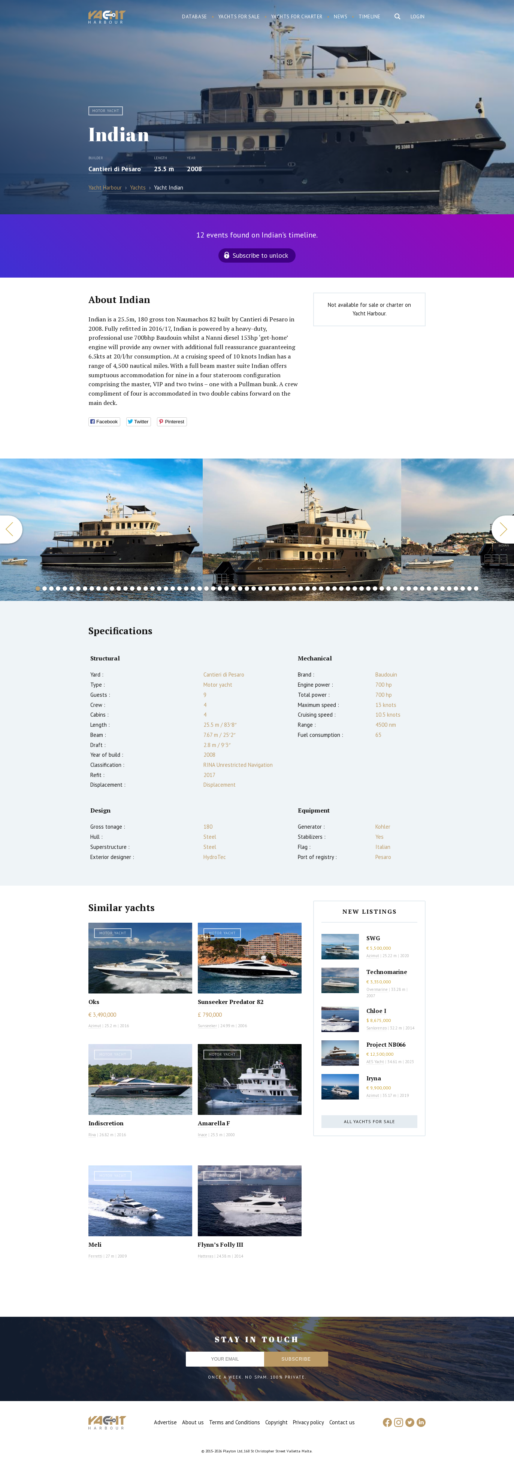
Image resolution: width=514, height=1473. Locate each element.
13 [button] (119, 588)
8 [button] (85, 588)
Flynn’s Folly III (220, 1244)
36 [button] (274, 588)
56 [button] (408, 588)
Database (194, 16)
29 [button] (226, 588)
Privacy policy (308, 1422)
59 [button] (429, 588)
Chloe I (376, 1010)
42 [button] (314, 588)
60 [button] (435, 588)
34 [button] (260, 588)
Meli (95, 1244)
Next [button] (503, 529)
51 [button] (375, 588)
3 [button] (51, 588)
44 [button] (328, 588)
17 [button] (145, 588)
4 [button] (58, 588)
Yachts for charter (297, 16)
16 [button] (139, 588)
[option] (101, 530)
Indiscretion (106, 1123)
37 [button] (280, 588)
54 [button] (395, 588)
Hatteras (205, 1256)
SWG (373, 938)
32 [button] (247, 588)
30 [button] (233, 588)
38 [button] (287, 588)
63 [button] (456, 588)
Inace (202, 1134)
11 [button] (105, 588)
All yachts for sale (369, 1121)
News (340, 16)
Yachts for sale (239, 16)
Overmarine (377, 989)
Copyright (276, 1422)
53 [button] (388, 588)
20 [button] (166, 588)
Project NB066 (385, 1044)
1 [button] (38, 588)
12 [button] (112, 588)
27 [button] (213, 588)
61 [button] (442, 588)
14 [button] (125, 588)
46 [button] (341, 588)
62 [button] (449, 588)
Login (418, 16)
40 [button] (301, 588)
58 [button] (422, 588)
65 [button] (469, 588)
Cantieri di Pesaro (114, 168)
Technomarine (386, 972)
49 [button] (361, 588)
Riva (92, 1134)
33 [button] (253, 588)
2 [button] (44, 588)
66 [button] (476, 588)
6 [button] (71, 588)
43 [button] (321, 588)
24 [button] (193, 588)
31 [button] (240, 588)
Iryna (373, 1078)
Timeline (370, 16)
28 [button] (220, 588)
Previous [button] (11, 529)
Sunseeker (207, 1025)
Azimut (94, 1025)
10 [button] (98, 588)
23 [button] (186, 588)
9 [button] (92, 588)
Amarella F (214, 1123)
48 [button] (355, 588)
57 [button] (415, 588)
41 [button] (307, 588)
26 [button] (206, 588)
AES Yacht (375, 1061)
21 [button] (172, 588)
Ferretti (95, 1256)
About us (193, 1422)
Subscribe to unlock (260, 255)
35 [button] (267, 588)
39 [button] (294, 588)
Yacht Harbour (107, 17)
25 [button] (199, 588)
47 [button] (348, 588)
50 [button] (368, 588)
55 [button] (402, 588)
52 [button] (382, 588)
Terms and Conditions (234, 1422)
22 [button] (179, 588)
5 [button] (65, 588)
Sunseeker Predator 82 (230, 1002)
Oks (93, 1002)
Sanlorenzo (376, 1028)
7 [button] (78, 588)
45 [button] (334, 588)
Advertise (165, 1422)
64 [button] (462, 588)
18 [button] (152, 588)
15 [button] (132, 588)
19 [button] (159, 588)
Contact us (342, 1422)
